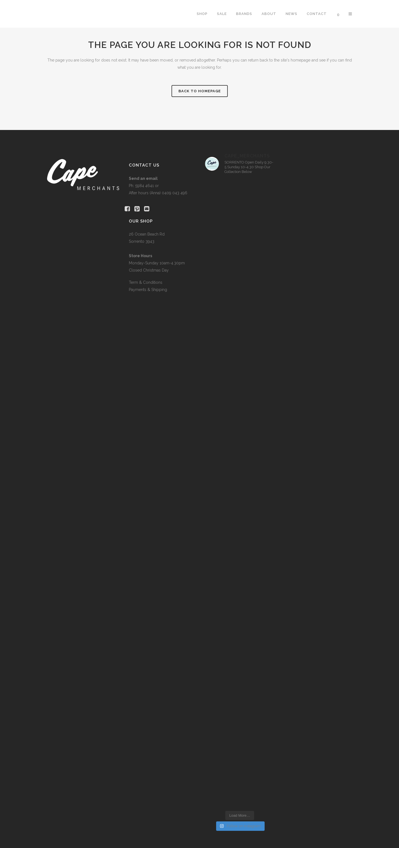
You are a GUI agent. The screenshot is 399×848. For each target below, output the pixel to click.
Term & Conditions (145, 282)
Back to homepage (199, 91)
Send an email (143, 178)
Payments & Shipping (148, 289)
